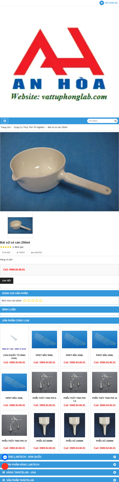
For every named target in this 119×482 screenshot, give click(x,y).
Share (6, 252)
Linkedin (36, 252)
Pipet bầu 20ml (74, 355)
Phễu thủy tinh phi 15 (14, 441)
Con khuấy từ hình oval (14, 356)
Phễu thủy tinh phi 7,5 (75, 399)
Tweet (21, 252)
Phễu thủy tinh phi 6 (44, 398)
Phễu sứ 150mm (104, 441)
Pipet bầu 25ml (104, 355)
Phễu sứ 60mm (44, 441)
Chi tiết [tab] (6, 280)
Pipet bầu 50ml (44, 355)
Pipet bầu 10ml (14, 398)
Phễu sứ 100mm (74, 441)
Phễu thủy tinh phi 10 (104, 398)
